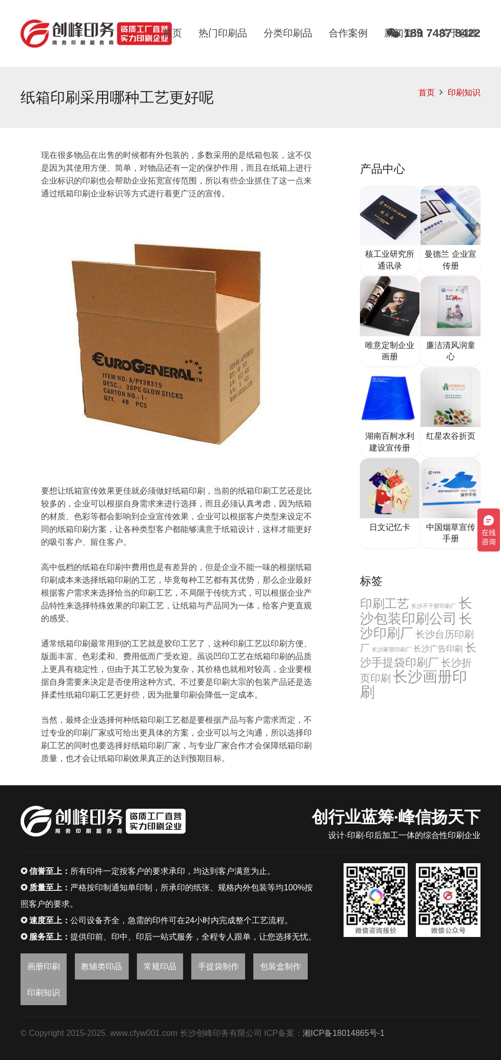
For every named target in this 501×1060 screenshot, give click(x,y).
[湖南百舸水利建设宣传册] (390, 413)
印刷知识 (464, 92)
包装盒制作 (280, 966)
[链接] (96, 33)
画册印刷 (43, 966)
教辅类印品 (101, 966)
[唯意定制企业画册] (390, 321)
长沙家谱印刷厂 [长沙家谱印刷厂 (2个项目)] (391, 649)
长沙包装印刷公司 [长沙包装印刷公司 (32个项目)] (416, 611)
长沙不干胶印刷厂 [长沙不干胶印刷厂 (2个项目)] (433, 606)
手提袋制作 (218, 966)
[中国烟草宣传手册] (450, 503)
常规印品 (160, 966)
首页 (426, 92)
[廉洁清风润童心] (450, 321)
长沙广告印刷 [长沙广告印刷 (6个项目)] (438, 648)
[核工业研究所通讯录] (390, 231)
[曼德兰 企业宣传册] (450, 231)
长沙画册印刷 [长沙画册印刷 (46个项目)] (413, 684)
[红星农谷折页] (450, 413)
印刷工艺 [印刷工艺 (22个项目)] (384, 603)
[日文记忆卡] (390, 503)
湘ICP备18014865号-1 (344, 1033)
